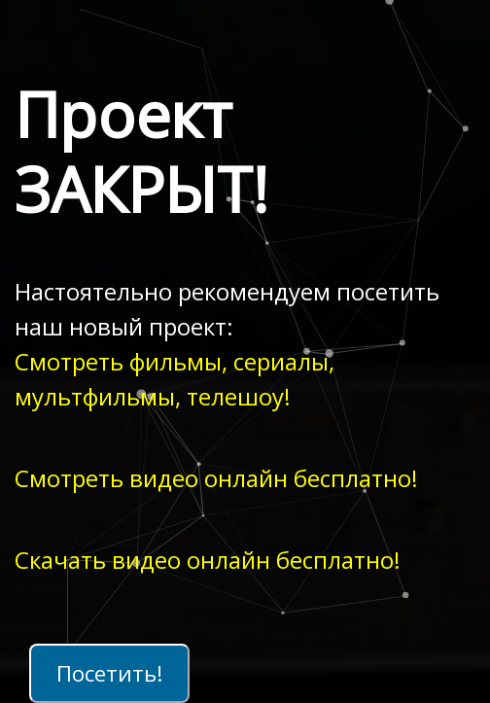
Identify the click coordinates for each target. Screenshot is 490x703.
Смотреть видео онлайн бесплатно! (216, 478)
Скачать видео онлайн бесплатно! (208, 560)
